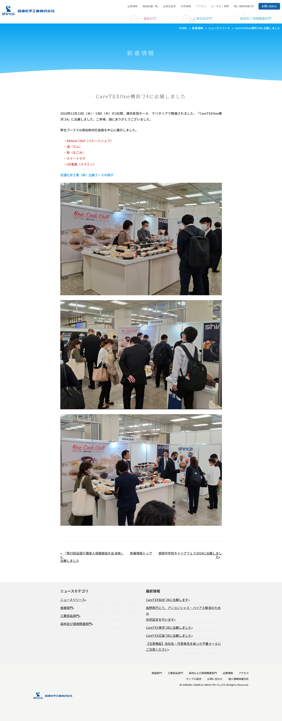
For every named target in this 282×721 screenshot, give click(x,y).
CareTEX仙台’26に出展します (167, 599)
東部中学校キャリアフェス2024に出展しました (190, 555)
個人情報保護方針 (244, 6)
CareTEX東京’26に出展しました (168, 627)
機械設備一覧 (150, 6)
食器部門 (150, 18)
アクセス (201, 6)
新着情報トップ (141, 553)
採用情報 (186, 6)
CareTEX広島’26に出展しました (168, 635)
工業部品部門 (202, 18)
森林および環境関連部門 (203, 673)
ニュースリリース (72, 599)
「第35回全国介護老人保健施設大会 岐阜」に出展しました (92, 557)
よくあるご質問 (220, 6)
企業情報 (132, 6)
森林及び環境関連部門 (255, 18)
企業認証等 (169, 6)
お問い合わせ (214, 679)
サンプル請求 (193, 679)
